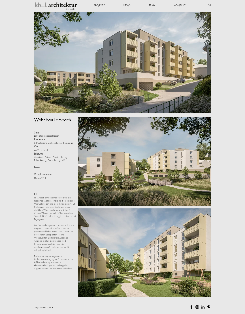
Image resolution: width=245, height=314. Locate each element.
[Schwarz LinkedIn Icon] (203, 307)
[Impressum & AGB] (45, 307)
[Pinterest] (208, 307)
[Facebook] (191, 307)
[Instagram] (197, 307)
